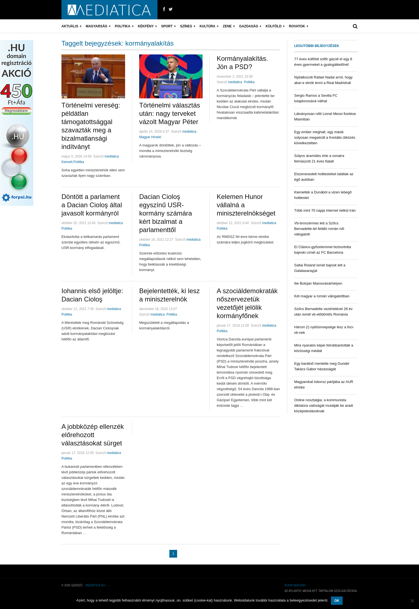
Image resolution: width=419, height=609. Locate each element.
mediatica (112, 156)
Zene (227, 26)
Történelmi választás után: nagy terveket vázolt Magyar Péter (169, 113)
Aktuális (69, 26)
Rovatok (297, 26)
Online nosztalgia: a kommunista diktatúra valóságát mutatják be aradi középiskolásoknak (323, 405)
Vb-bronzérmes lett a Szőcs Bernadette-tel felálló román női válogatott (319, 228)
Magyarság (96, 26)
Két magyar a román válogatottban (321, 296)
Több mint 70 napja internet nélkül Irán (325, 210)
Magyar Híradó (150, 137)
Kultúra (207, 26)
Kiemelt (67, 162)
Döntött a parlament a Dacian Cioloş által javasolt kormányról (91, 205)
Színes (186, 26)
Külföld (273, 26)
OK (336, 601)
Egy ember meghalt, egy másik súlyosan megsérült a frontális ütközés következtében (324, 137)
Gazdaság (248, 26)
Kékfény (146, 26)
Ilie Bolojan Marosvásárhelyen (318, 283)
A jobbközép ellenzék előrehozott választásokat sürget (92, 435)
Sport (166, 26)
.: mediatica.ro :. (95, 585)
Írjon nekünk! (295, 585)
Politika (122, 26)
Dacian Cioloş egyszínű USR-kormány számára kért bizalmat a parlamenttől (165, 213)
